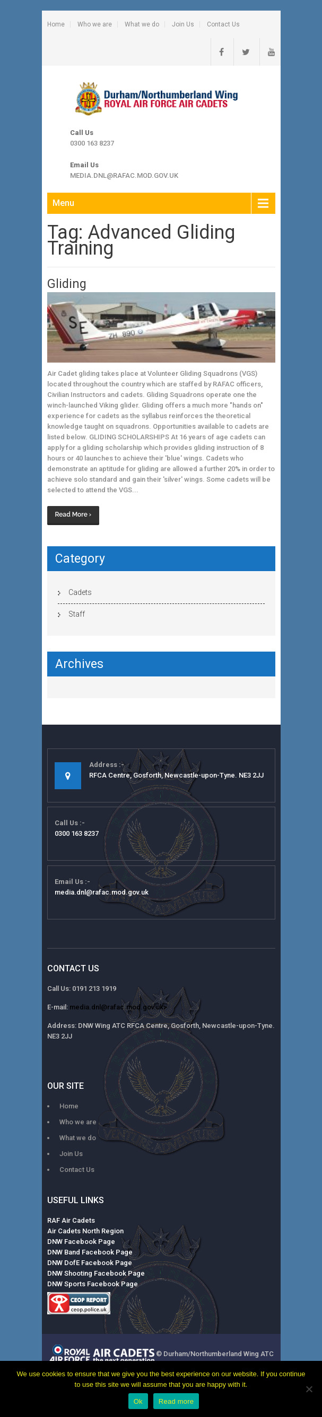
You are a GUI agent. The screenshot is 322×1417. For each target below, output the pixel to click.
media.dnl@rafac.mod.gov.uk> (118, 1007)
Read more (176, 1401)
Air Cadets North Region (85, 1231)
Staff (76, 614)
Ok (138, 1401)
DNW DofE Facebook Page (89, 1263)
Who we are (94, 24)
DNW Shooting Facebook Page (96, 1273)
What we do (142, 24)
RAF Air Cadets (71, 1220)
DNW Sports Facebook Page (92, 1284)
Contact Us (223, 24)
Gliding (66, 284)
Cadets (80, 592)
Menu (63, 203)
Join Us (183, 24)
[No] (308, 1389)
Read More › (73, 514)
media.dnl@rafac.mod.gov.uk (124, 175)
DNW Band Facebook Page (90, 1252)
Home (56, 24)
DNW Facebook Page (81, 1241)
